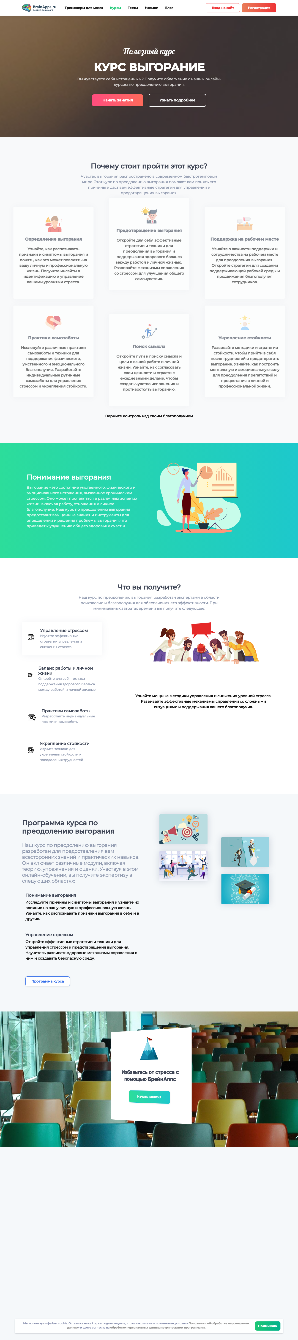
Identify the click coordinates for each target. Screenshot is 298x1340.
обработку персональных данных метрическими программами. (157, 1327)
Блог (169, 8)
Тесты (133, 8)
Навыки (151, 8)
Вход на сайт (223, 8)
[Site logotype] (39, 7)
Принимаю (268, 1326)
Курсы (115, 8)
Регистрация (259, 8)
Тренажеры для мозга (84, 8)
